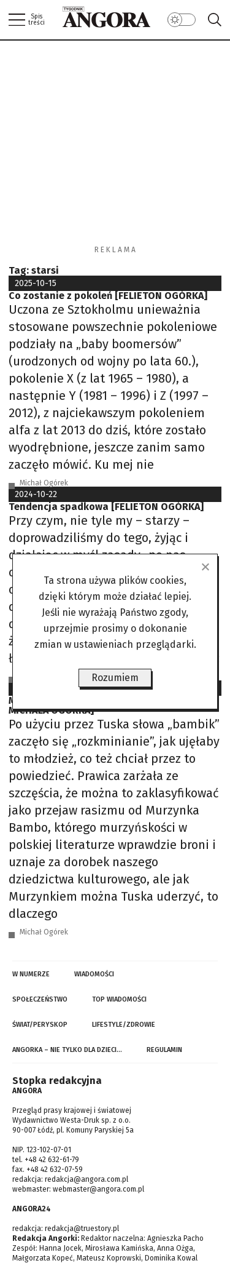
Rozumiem (115, 677)
